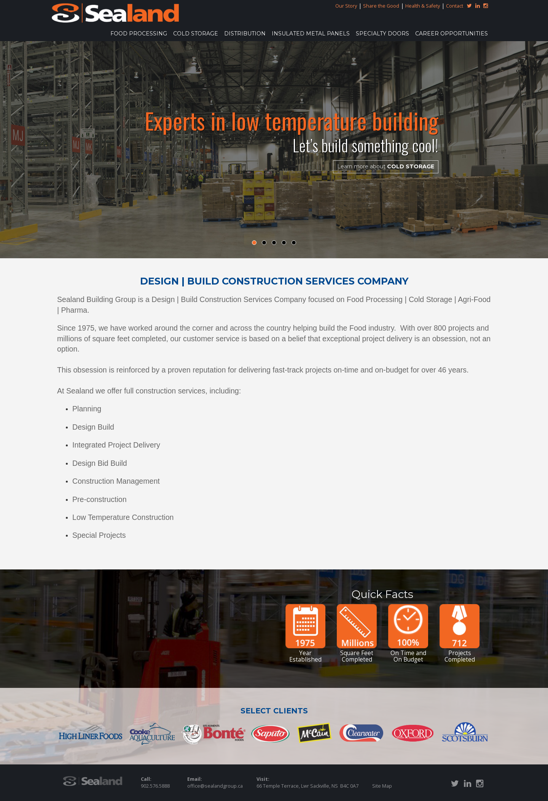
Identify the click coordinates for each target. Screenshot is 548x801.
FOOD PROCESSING (138, 33)
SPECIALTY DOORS (382, 33)
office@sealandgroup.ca (215, 786)
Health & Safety (422, 6)
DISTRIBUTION (245, 33)
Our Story (346, 6)
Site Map (382, 786)
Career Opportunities (451, 33)
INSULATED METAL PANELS (311, 33)
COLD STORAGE (195, 33)
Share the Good (381, 6)
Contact (454, 6)
